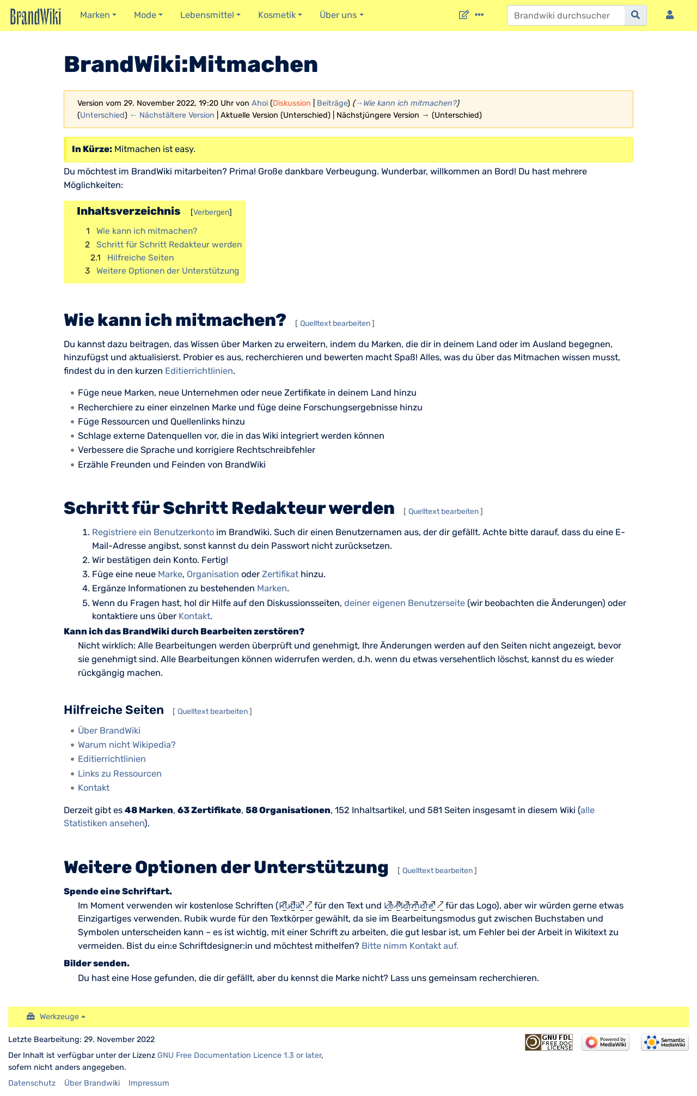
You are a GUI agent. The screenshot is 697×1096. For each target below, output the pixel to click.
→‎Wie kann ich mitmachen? (405, 103)
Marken (95, 15)
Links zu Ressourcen (120, 773)
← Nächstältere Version (172, 115)
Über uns (338, 15)
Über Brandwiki (92, 1083)
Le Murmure (408, 905)
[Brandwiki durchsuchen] (566, 15)
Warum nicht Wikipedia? (127, 745)
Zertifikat (280, 574)
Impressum (149, 1083)
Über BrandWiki (109, 730)
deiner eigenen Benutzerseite (404, 603)
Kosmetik (277, 15)
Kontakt (194, 616)
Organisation (213, 574)
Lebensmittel (207, 15)
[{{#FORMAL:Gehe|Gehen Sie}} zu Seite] (636, 15)
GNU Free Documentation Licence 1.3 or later (239, 1055)
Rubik (290, 905)
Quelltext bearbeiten (335, 323)
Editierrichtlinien (199, 371)
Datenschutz (32, 1083)
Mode (145, 15)
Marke (170, 574)
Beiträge (332, 103)
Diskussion (292, 103)
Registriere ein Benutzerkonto (153, 532)
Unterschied (102, 115)
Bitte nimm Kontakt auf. (410, 946)
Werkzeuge (59, 1016)
